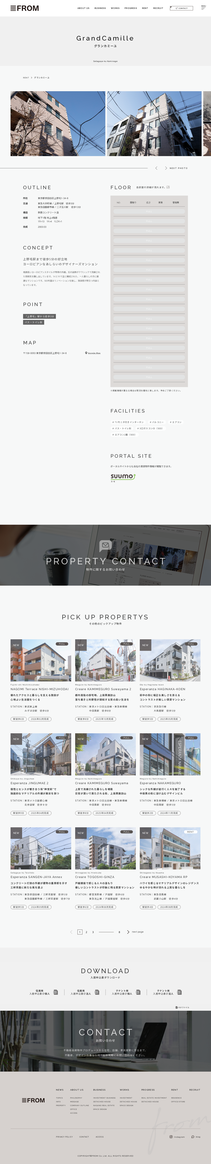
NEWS (59, 1089)
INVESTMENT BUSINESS (104, 1098)
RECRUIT (158, 8)
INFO (58, 1101)
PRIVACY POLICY (64, 1137)
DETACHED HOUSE (102, 1101)
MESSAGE (74, 1101)
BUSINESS (100, 8)
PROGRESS (131, 8)
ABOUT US (83, 8)
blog (195, 1136)
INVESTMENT (126, 1098)
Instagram (177, 1137)
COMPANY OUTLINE (79, 1105)
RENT (145, 8)
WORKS (115, 8)
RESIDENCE (176, 1098)
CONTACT (181, 8)
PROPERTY (61, 1105)
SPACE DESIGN (100, 1109)
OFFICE (73, 1109)
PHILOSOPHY (76, 1098)
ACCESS (73, 1113)
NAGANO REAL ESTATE (104, 1105)
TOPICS (59, 1098)
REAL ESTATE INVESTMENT (154, 1098)
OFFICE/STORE (178, 1101)
